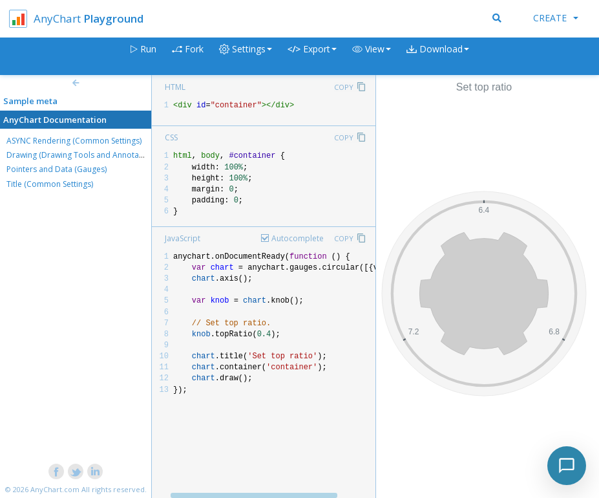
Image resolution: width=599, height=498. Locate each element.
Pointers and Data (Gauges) (56, 169)
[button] (371, 56)
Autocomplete (297, 238)
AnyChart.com (54, 489)
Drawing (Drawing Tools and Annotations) (82, 154)
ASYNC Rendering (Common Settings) (74, 140)
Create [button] (555, 18)
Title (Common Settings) (49, 184)
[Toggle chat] (566, 465)
